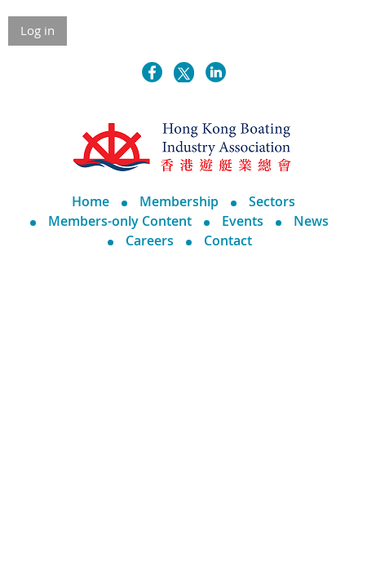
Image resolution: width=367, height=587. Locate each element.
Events (242, 221)
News (311, 221)
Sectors (272, 201)
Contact (228, 240)
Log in (37, 30)
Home (90, 201)
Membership (179, 201)
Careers (150, 240)
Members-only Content (120, 221)
